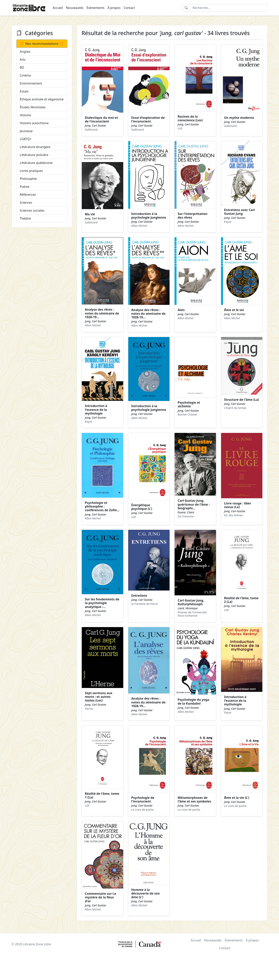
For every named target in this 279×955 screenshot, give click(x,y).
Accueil (58, 8)
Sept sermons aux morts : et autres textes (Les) (98, 696)
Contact (129, 8)
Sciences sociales (32, 210)
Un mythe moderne (239, 117)
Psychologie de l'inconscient (142, 799)
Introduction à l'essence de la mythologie (96, 409)
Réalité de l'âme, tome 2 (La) (241, 600)
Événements (95, 8)
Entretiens (139, 595)
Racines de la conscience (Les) (190, 118)
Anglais (25, 51)
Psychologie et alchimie (189, 404)
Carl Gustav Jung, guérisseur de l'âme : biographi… (194, 504)
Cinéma (25, 75)
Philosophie (28, 179)
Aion (181, 310)
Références (28, 194)
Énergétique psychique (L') (141, 507)
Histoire (25, 115)
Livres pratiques (31, 171)
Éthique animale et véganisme (42, 99)
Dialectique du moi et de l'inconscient (101, 119)
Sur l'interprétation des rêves (193, 216)
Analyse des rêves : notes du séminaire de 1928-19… (102, 313)
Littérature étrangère (35, 147)
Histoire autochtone (34, 123)
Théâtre (25, 218)
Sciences (26, 202)
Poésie (24, 186)
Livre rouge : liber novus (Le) (237, 505)
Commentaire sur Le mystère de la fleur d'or (100, 897)
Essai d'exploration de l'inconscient (148, 119)
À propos (114, 8)
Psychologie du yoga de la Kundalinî (193, 701)
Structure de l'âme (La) (241, 399)
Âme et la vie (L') (236, 798)
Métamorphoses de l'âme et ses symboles (194, 799)
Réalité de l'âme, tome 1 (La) (102, 795)
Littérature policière (34, 155)
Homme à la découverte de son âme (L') (145, 893)
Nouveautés (74, 8)
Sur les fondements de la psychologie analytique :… (102, 603)
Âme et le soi (234, 310)
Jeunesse (26, 131)
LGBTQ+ (25, 139)
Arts (23, 59)
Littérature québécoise (36, 163)
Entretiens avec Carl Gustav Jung (239, 212)
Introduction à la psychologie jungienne (148, 216)
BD (22, 67)
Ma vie (90, 214)
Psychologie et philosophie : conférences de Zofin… (102, 506)
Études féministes (33, 107)
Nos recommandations (42, 43)
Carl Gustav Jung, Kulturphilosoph (191, 602)
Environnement (31, 83)
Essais (24, 91)
